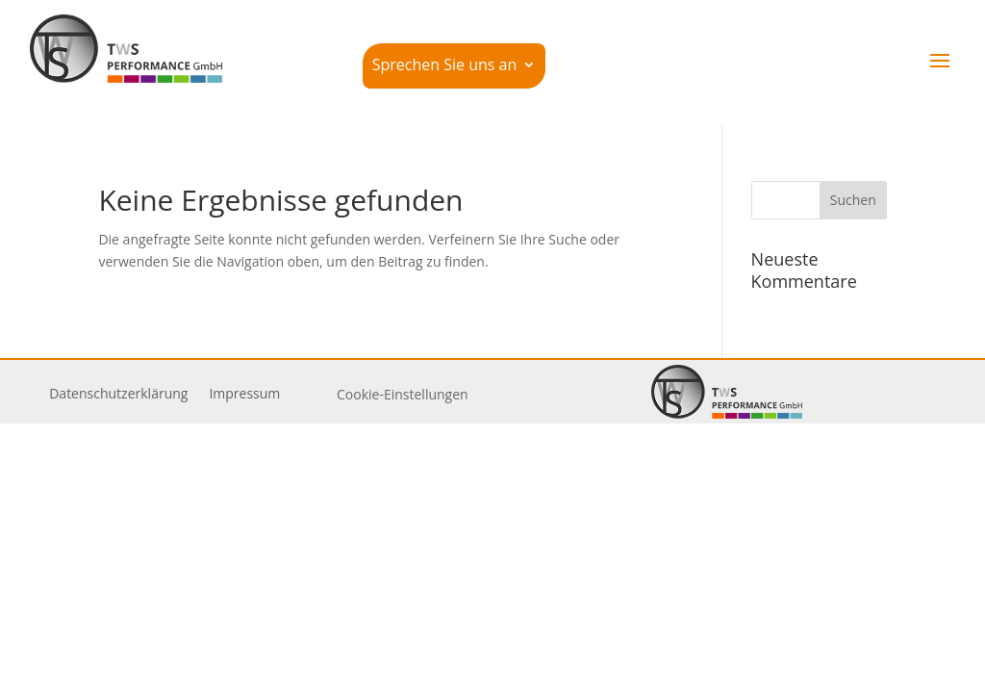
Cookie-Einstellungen (402, 394)
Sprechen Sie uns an (445, 66)
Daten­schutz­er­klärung (118, 394)
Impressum (244, 394)
